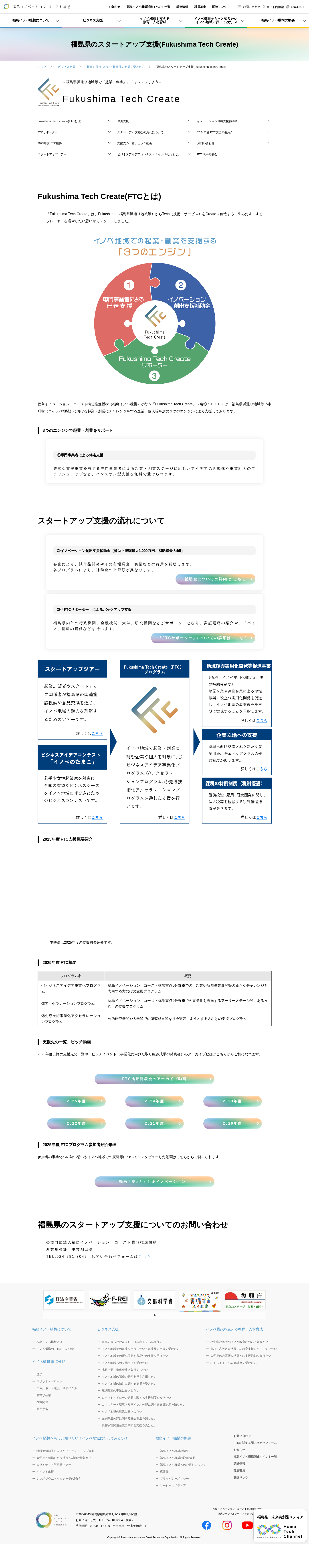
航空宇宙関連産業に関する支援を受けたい (129, 1425)
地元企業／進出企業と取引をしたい (125, 1369)
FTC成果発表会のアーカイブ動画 (154, 1079)
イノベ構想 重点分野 (48, 1361)
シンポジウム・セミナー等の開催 (58, 1478)
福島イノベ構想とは (49, 1342)
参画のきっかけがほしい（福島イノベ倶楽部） (132, 1342)
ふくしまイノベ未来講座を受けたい (233, 1363)
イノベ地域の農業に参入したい (122, 1411)
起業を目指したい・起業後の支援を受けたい (116, 66)
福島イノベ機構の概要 (173, 1438)
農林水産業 (43, 1395)
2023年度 (232, 1101)
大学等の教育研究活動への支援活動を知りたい (240, 1355)
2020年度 (232, 1123)
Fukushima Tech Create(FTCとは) (59, 121)
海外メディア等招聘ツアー (53, 1464)
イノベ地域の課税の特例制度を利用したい (129, 1376)
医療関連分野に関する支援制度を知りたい (129, 1418)
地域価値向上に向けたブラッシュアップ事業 (65, 1451)
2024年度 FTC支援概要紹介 (215, 132)
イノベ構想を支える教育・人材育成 (234, 1329)
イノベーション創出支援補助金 (217, 121)
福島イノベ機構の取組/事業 (178, 1458)
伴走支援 (123, 121)
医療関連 (42, 1402)
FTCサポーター (48, 132)
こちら (145, 1256)
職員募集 (200, 6)
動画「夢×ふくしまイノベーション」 (154, 1182)
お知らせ (114, 6)
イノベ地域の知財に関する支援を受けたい (129, 1383)
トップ (42, 66)
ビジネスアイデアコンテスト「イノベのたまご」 (149, 154)
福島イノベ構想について (51, 1329)
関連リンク (219, 6)
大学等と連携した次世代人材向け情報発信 (63, 1458)
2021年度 (154, 1123)
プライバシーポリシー (174, 1478)
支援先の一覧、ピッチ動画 (134, 143)
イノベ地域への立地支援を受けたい (125, 1363)
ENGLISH (295, 6)
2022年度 (76, 1123)
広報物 (164, 1471)
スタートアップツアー (52, 154)
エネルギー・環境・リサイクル (56, 1388)
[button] (147, 1315)
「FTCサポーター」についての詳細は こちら (203, 638)
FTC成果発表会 (207, 154)
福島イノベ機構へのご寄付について (183, 1464)
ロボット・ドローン (49, 1381)
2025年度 (76, 1101)
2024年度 (154, 1101)
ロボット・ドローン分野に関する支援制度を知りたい (136, 1397)
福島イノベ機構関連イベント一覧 (148, 6)
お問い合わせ (249, 6)
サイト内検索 (273, 7)
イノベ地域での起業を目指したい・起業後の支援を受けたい (141, 1348)
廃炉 (39, 1374)
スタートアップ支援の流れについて (140, 132)
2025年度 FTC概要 (50, 143)
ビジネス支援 (66, 66)
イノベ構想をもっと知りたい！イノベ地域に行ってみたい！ (80, 1438)
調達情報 (182, 6)
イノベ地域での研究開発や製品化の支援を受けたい (135, 1355)
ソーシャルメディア (173, 1485)
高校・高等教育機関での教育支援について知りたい (243, 1348)
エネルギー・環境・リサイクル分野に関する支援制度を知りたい (144, 1404)
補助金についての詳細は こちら (217, 579)
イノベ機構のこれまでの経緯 (55, 1348)
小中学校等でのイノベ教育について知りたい (239, 1342)
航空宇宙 (42, 1409)
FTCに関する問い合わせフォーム (255, 1443)
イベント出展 (45, 1471)
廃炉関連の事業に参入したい (120, 1390)
